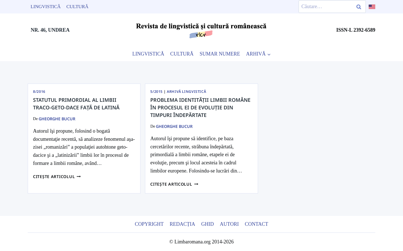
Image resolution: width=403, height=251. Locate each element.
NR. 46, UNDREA (50, 30)
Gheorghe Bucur (57, 118)
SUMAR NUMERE (220, 54)
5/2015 (156, 91)
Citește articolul (57, 176)
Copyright (149, 224)
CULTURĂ (181, 54)
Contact (256, 224)
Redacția (182, 224)
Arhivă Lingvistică (186, 91)
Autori (229, 224)
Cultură (77, 6)
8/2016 (39, 91)
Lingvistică (46, 6)
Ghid (207, 224)
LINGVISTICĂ (148, 54)
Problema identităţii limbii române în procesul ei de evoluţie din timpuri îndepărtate (200, 107)
